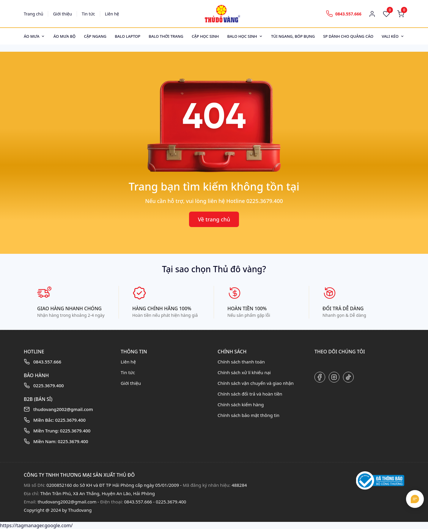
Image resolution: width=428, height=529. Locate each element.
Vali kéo (390, 36)
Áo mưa (31, 36)
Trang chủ (33, 14)
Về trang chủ (214, 219)
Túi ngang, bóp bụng (293, 36)
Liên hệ (112, 14)
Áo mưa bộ (65, 36)
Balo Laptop (127, 36)
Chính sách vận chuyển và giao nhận (256, 383)
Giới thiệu (62, 14)
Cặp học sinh (205, 36)
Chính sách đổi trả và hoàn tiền (250, 394)
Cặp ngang (95, 36)
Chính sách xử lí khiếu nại (244, 372)
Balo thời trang (166, 36)
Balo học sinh (242, 36)
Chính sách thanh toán (241, 362)
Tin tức (88, 14)
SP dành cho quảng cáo (348, 36)
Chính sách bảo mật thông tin (248, 415)
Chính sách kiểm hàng (241, 404)
